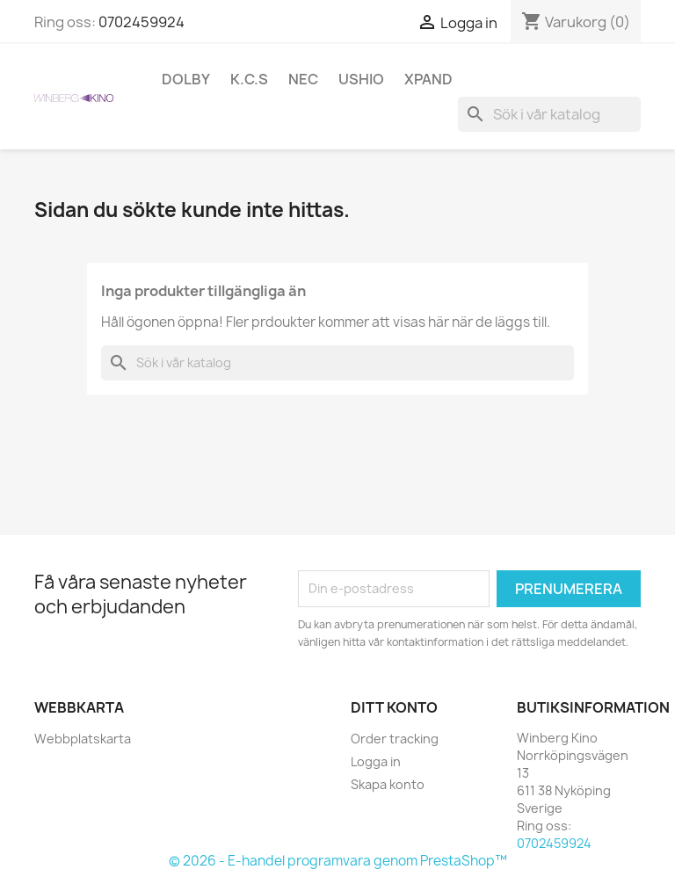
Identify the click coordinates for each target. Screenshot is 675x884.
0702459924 (141, 22)
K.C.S (249, 79)
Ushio (361, 79)
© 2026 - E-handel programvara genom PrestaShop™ (338, 860)
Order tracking (395, 738)
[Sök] (549, 114)
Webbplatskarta (82, 738)
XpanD (428, 79)
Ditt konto (394, 707)
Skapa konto (388, 784)
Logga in (376, 761)
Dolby (186, 79)
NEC (303, 79)
